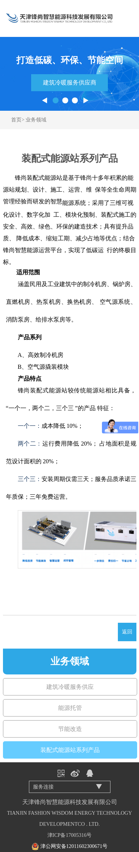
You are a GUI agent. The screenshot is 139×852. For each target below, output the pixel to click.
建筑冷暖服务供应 (70, 687)
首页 (16, 120)
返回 (127, 632)
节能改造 (70, 729)
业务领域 (36, 120)
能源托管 (70, 708)
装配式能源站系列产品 (70, 750)
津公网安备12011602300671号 (73, 846)
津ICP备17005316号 (69, 835)
